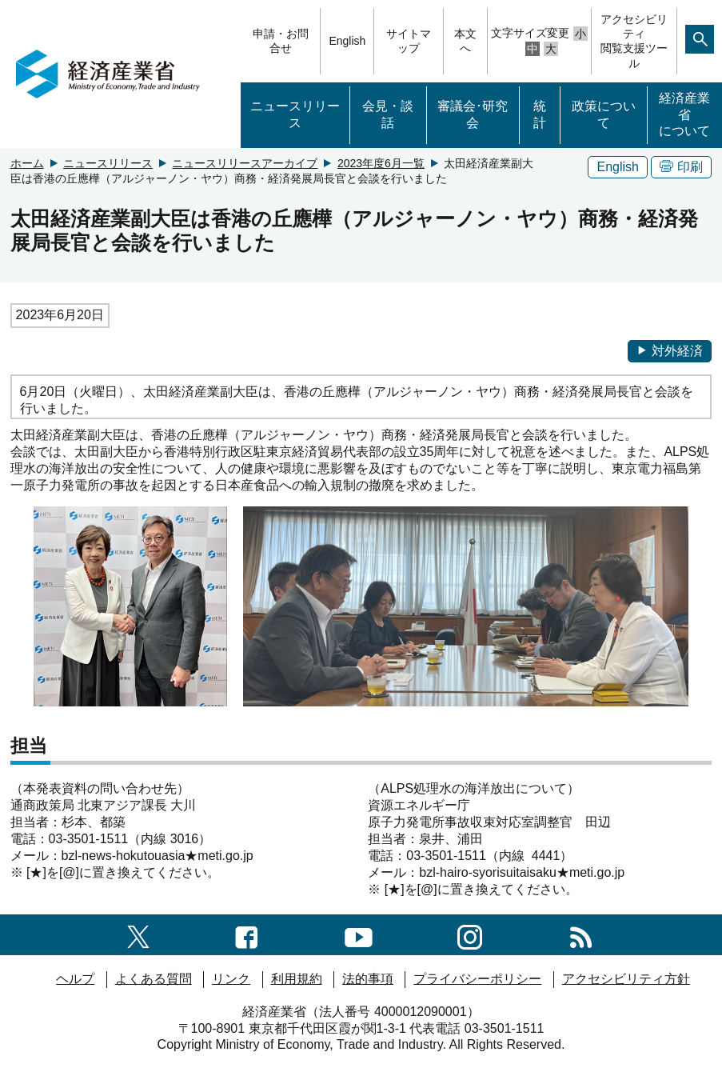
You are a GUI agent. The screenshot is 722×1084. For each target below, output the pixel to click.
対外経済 (669, 351)
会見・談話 (387, 114)
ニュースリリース (295, 114)
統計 (539, 114)
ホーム (27, 163)
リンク (231, 979)
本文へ (465, 40)
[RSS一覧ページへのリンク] (581, 934)
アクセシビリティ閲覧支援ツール (634, 41)
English (347, 40)
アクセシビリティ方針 (626, 979)
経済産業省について (684, 114)
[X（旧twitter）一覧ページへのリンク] (138, 934)
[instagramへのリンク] (470, 934)
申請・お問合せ (281, 40)
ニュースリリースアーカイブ (244, 163)
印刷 (681, 167)
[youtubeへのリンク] (359, 934)
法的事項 (367, 979)
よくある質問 (153, 979)
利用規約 (296, 979)
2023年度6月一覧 (381, 163)
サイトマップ (408, 40)
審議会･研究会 (472, 114)
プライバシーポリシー (477, 979)
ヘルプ (75, 979)
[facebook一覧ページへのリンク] (247, 934)
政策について (604, 114)
